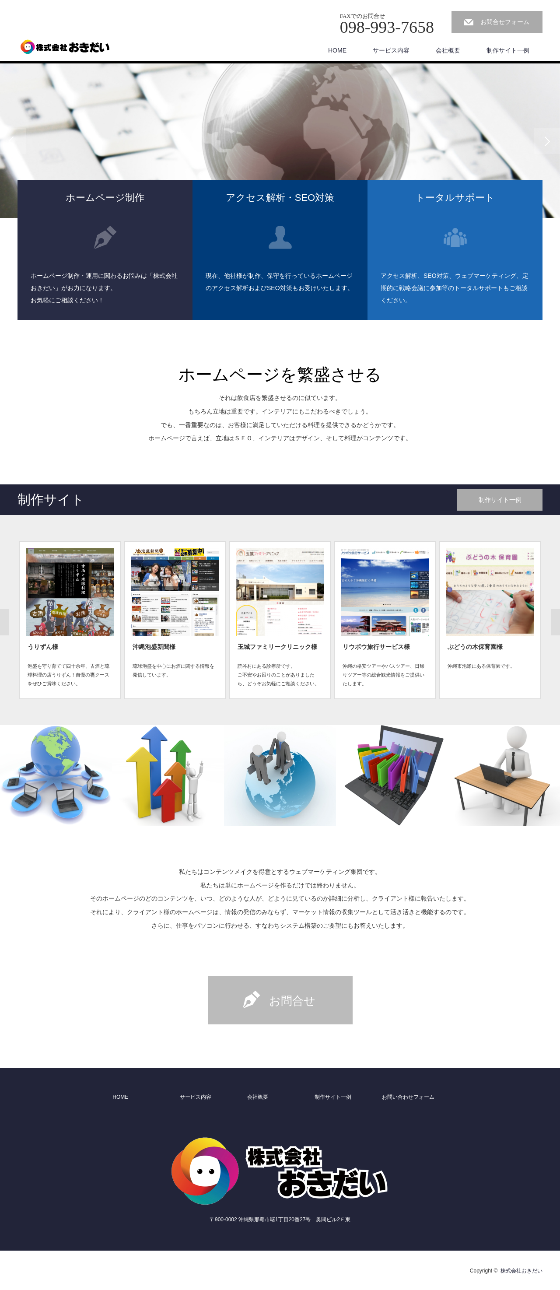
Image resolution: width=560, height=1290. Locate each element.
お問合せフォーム (504, 21)
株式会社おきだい (521, 1271)
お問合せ (292, 1000)
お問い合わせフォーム (408, 1097)
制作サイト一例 (507, 50)
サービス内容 (391, 50)
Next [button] (547, 141)
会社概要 (448, 50)
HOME (337, 50)
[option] (280, 140)
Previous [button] (13, 141)
